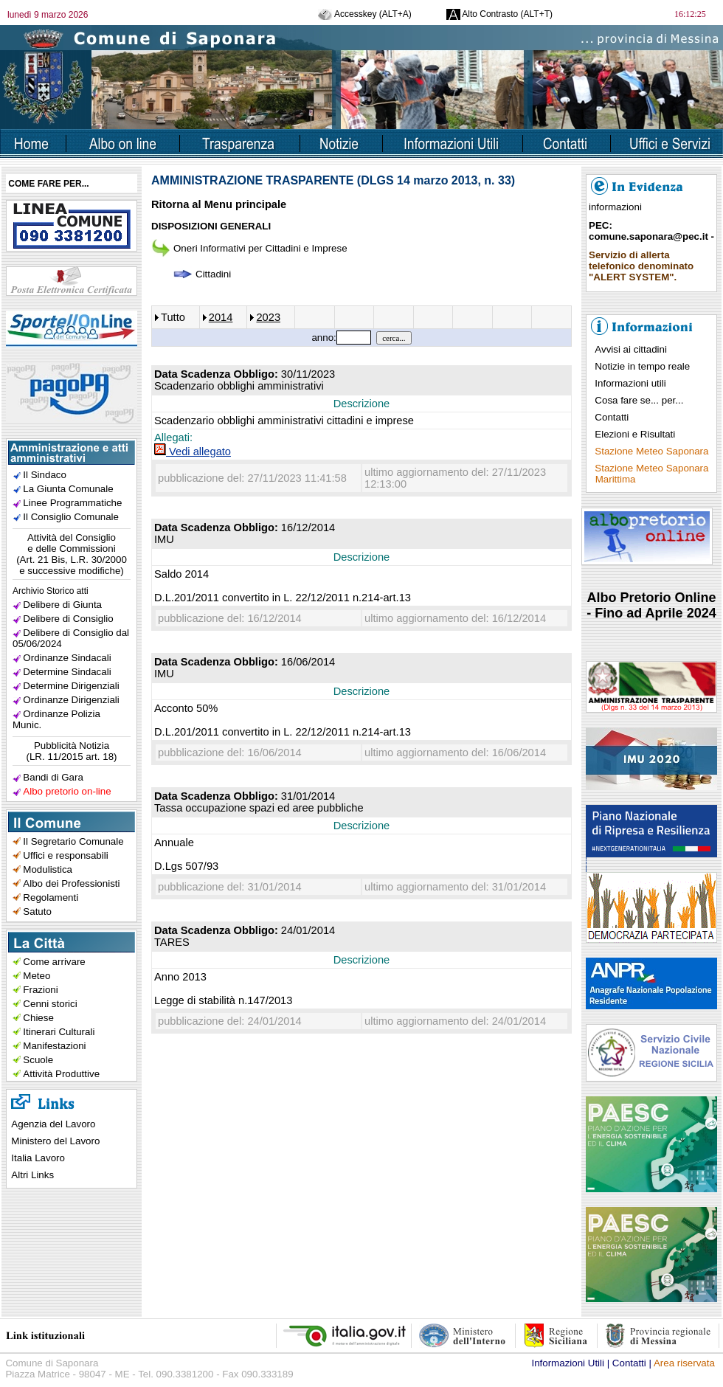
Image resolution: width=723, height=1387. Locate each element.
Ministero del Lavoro (55, 1140)
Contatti (612, 417)
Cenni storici (50, 1003)
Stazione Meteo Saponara (651, 451)
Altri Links (32, 1174)
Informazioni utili (630, 383)
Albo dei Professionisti (71, 883)
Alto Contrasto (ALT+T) (499, 14)
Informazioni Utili (567, 1363)
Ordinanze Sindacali (67, 657)
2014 (221, 317)
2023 (268, 317)
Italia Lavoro (38, 1157)
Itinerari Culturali (58, 1031)
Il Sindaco (44, 474)
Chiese (38, 1017)
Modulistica (47, 869)
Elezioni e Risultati (635, 434)
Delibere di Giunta (62, 604)
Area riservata (684, 1363)
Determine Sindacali (67, 671)
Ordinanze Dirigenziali (71, 699)
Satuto (37, 911)
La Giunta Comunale (68, 488)
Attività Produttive (61, 1073)
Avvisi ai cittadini (631, 349)
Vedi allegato (192, 451)
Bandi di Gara (53, 777)
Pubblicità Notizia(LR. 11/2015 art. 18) (72, 751)
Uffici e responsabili (65, 855)
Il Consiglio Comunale (71, 516)
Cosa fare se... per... (639, 400)
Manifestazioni (54, 1045)
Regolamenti (50, 897)
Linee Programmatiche (72, 502)
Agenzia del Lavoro (53, 1124)
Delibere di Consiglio (68, 618)
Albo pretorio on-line (67, 791)
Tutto (173, 317)
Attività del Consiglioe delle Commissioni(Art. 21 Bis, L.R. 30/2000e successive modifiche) (71, 554)
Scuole (38, 1059)
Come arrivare (54, 961)
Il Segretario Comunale (73, 841)
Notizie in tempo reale (642, 366)
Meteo (36, 975)
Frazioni (40, 989)
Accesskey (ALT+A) (364, 14)
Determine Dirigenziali (71, 685)
